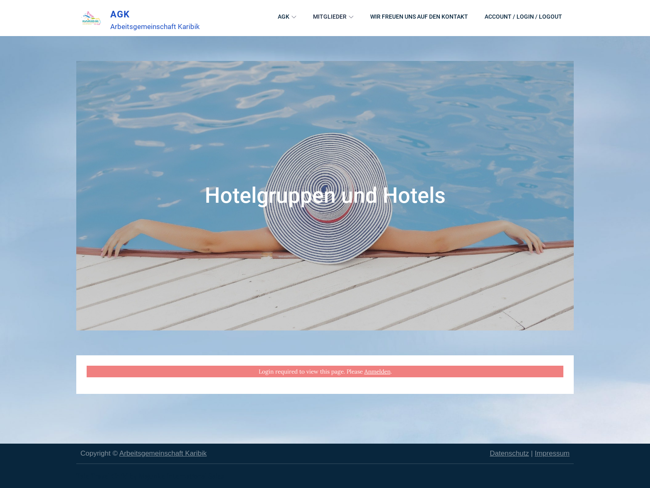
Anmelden (377, 371)
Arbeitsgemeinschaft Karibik (163, 453)
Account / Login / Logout (523, 16)
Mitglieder (333, 16)
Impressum (552, 453)
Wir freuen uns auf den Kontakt (419, 16)
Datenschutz (509, 453)
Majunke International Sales (181, 476)
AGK (120, 14)
